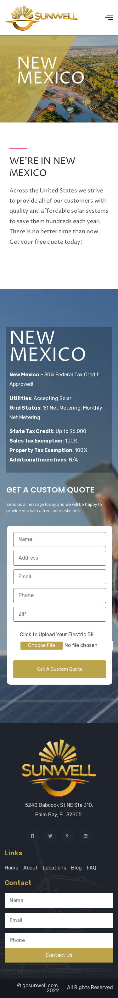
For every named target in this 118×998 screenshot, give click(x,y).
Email (11, 910)
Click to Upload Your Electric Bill (57, 634)
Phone (12, 930)
